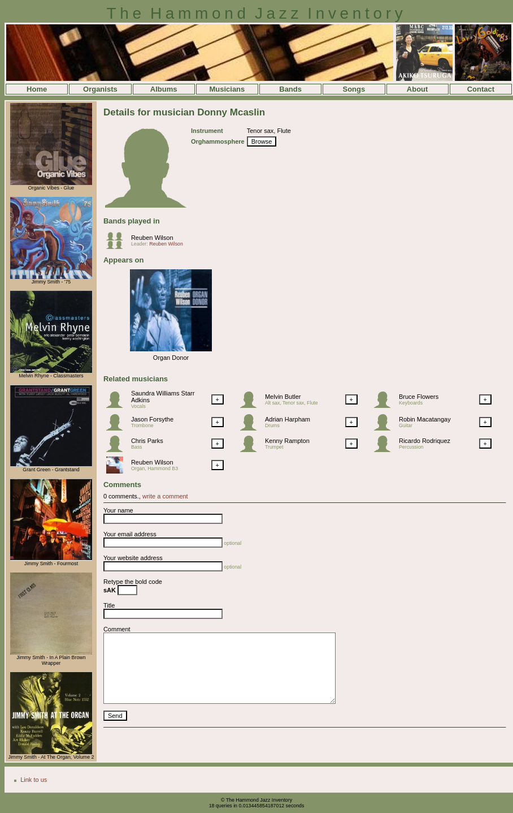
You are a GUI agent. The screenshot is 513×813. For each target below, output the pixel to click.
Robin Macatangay (425, 419)
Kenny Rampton (287, 440)
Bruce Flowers (418, 396)
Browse (261, 141)
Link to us (33, 779)
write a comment (165, 496)
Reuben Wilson (152, 237)
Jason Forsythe (152, 419)
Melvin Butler (283, 396)
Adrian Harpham (287, 419)
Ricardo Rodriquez (424, 440)
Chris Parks (147, 440)
